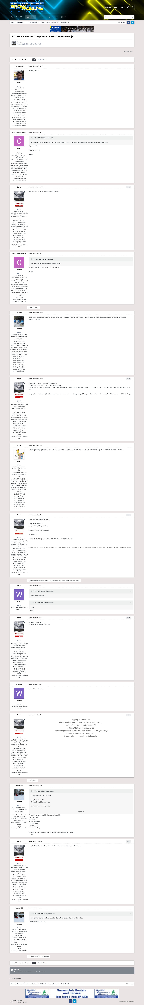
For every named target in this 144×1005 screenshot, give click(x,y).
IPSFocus (19, 1000)
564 (19, 332)
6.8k (19, 86)
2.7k (19, 209)
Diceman (19, 312)
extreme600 (19, 785)
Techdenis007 (19, 66)
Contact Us (18, 1002)
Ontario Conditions (18, 17)
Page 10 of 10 (42, 59)
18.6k (19, 465)
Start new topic (127, 51)
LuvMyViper (34, 956)
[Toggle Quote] (31, 137)
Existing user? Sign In (112, 7)
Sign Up (123, 7)
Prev (16, 59)
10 (34, 59)
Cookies (25, 1002)
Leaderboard (54, 17)
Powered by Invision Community (126, 1001)
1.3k (19, 805)
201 (19, 152)
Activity (42, 17)
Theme (12, 1002)
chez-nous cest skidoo (19, 132)
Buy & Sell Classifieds (35, 44)
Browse (31, 17)
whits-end (19, 586)
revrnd (19, 445)
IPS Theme (12, 1000)
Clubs (64, 17)
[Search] (113, 17)
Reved (20, 42)
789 (19, 605)
